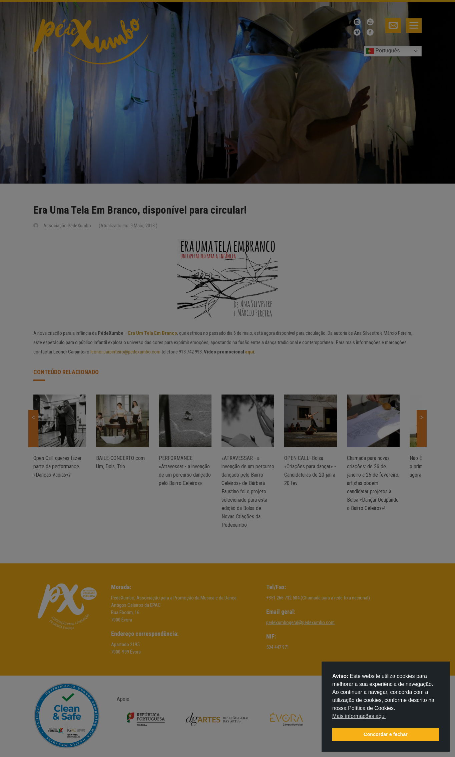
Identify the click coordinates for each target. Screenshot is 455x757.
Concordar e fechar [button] (386, 734)
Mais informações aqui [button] (359, 716)
